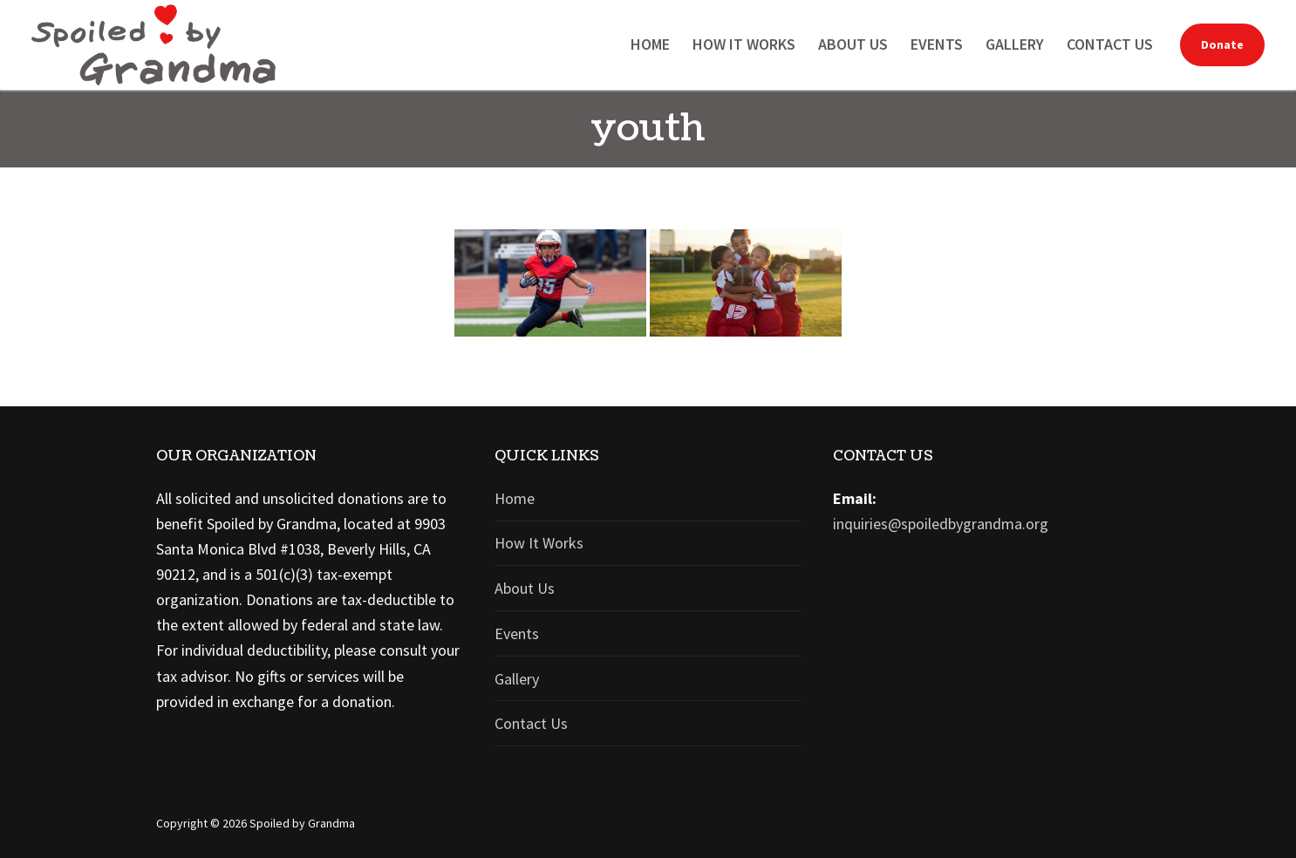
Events (517, 633)
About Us (525, 588)
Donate (1222, 44)
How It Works (539, 543)
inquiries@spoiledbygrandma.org (940, 524)
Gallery (517, 679)
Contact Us (531, 723)
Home (515, 498)
